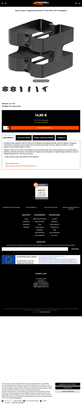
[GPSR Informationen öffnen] (20, 166)
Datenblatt (61, 137)
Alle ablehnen (68, 388)
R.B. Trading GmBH (15, 106)
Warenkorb (26, 224)
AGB (54, 230)
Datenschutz (54, 227)
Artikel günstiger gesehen (44, 137)
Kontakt (54, 219)
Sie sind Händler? (54, 232)
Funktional (7, 402)
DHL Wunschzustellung (32, 400)
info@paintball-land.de (42, 286)
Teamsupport (40, 227)
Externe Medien (18, 400)
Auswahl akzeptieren (67, 391)
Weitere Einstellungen (18, 402)
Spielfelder (39, 230)
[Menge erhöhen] (8, 127)
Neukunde (26, 221)
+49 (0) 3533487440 (43, 285)
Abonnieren (74, 249)
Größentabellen (39, 235)
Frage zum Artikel (23, 137)
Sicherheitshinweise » (11, 163)
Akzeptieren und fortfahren (67, 384)
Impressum (54, 221)
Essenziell (7, 400)
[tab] (9, 137)
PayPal (44, 400)
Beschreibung (8, 137)
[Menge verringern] (8, 129)
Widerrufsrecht (54, 224)
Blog (39, 224)
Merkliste (26, 227)
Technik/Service (40, 232)
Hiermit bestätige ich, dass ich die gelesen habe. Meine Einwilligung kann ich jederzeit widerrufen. (41, 252)
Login (26, 219)
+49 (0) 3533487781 (43, 283)
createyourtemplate (41, 312)
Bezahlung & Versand (39, 219)
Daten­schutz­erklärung (15, 398)
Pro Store (54, 235)
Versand (46, 120)
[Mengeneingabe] (5, 128)
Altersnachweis (39, 221)
